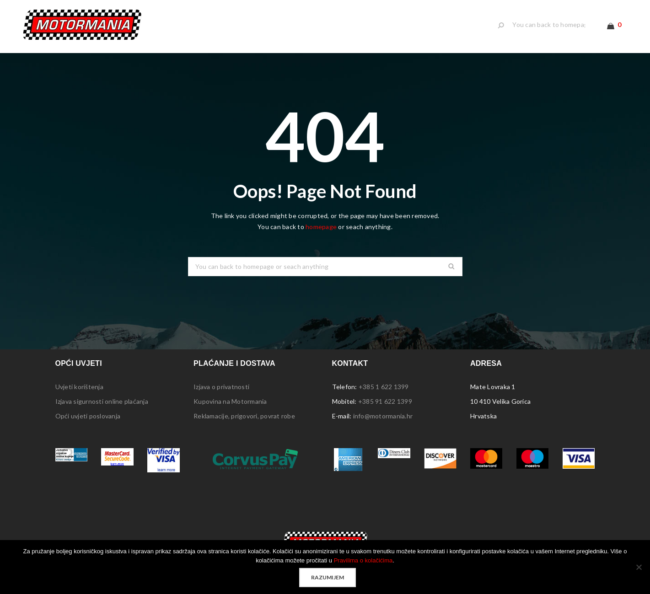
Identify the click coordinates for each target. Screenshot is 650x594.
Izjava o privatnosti (221, 387)
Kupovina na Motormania (230, 401)
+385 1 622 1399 (384, 387)
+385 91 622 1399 (385, 401)
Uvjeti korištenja (79, 387)
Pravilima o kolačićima (363, 560)
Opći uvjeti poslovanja (88, 416)
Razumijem (327, 577)
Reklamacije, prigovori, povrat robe (244, 416)
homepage (321, 226)
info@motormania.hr (383, 416)
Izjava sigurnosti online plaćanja (101, 401)
